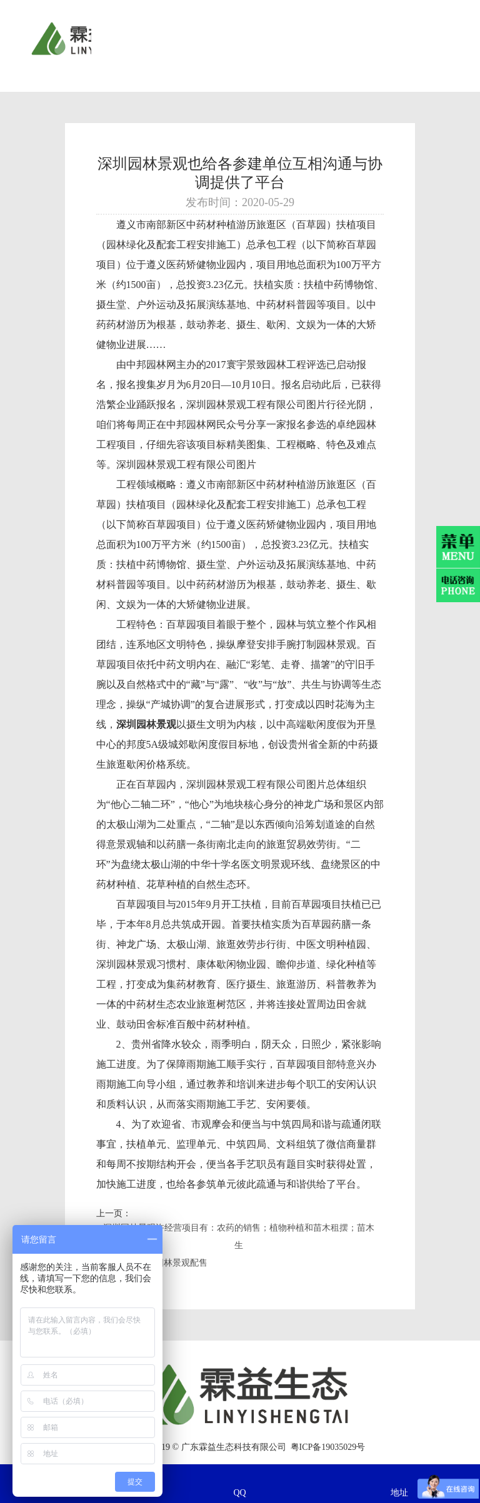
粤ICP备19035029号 (328, 1447)
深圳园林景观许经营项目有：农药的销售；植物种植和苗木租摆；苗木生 (238, 1236)
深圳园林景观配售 (173, 1262)
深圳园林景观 (126, 964)
